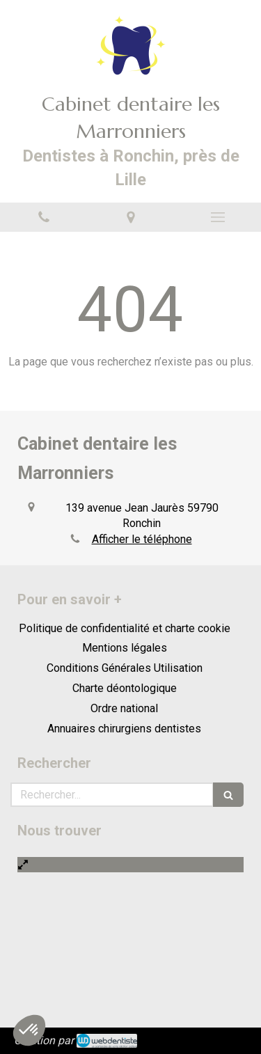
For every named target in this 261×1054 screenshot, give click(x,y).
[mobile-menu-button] (217, 217)
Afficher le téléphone (142, 539)
